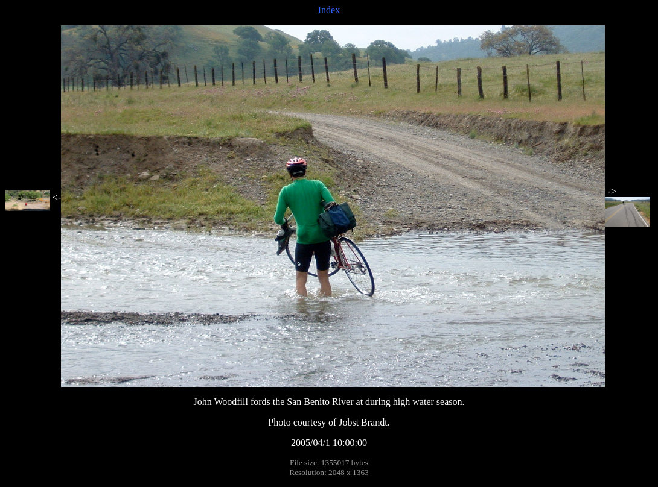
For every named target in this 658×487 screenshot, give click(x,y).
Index (329, 10)
